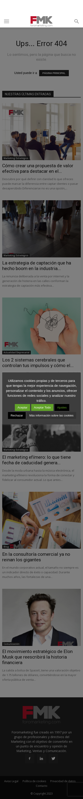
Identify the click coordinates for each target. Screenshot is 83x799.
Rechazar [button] (17, 415)
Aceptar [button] (22, 407)
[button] (77, 21)
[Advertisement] (41, 7)
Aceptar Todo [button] (42, 407)
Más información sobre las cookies (51, 415)
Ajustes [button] (62, 407)
